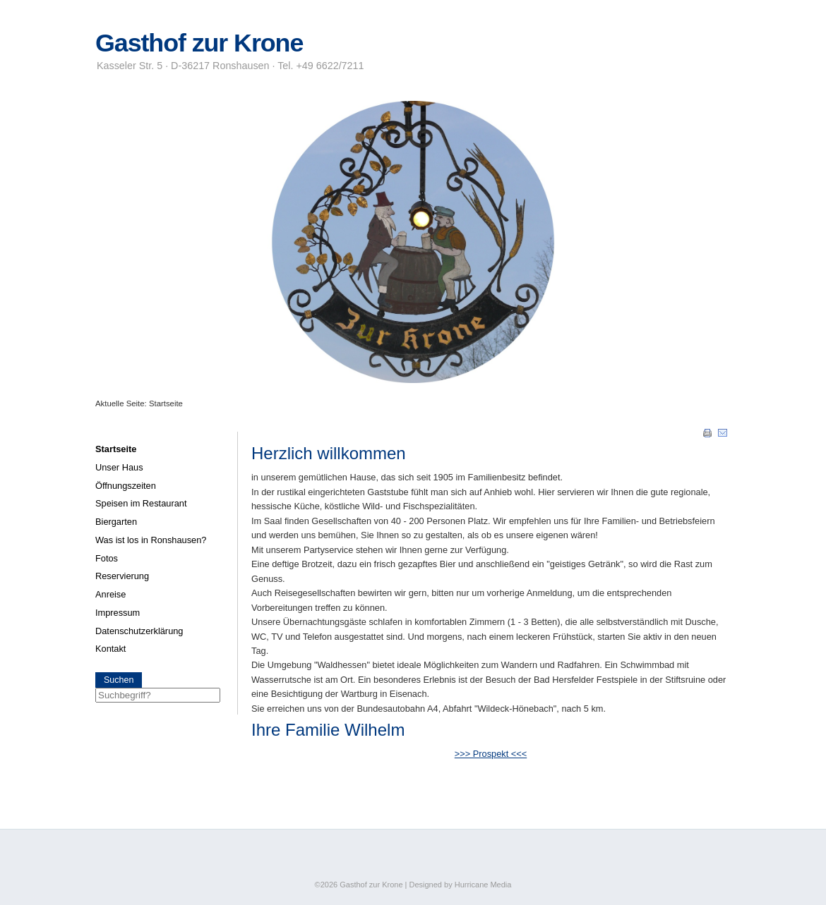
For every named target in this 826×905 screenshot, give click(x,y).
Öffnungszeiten (125, 485)
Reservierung (122, 576)
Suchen (118, 680)
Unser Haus (119, 467)
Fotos (106, 558)
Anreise (110, 594)
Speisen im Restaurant (140, 503)
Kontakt (110, 648)
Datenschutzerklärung (139, 631)
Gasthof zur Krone (199, 43)
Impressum (117, 612)
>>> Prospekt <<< (491, 753)
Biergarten (116, 521)
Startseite (115, 449)
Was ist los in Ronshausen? (150, 540)
